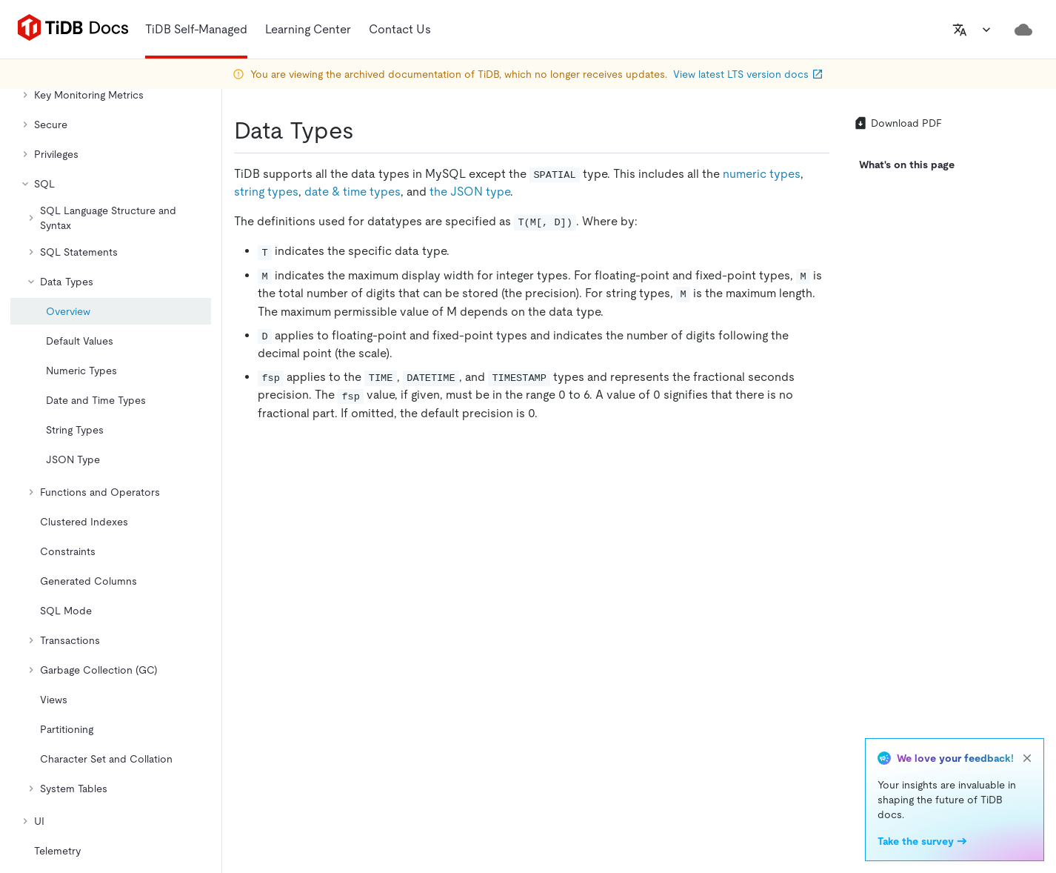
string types (266, 192)
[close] (1027, 758)
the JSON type (470, 192)
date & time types (352, 192)
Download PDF (897, 123)
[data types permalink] (366, 130)
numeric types (762, 174)
